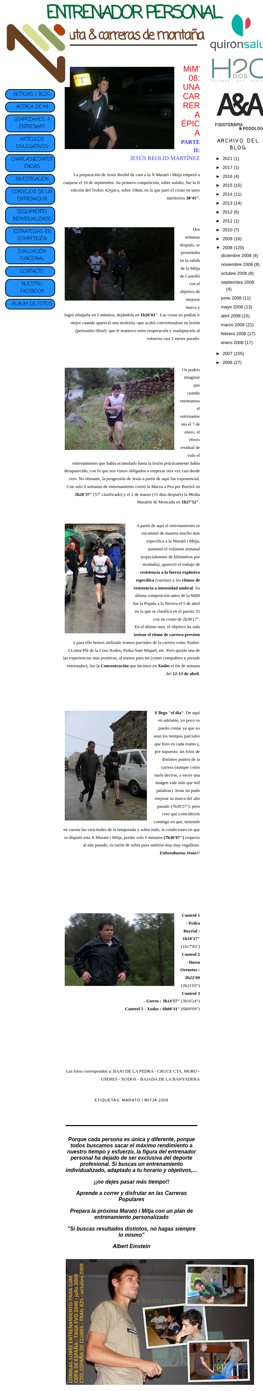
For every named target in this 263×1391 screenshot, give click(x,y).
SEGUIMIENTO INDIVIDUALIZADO (32, 215)
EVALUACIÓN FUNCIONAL (32, 255)
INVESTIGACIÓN (32, 179)
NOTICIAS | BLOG (32, 94)
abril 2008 (231, 315)
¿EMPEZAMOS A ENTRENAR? (32, 123)
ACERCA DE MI (32, 107)
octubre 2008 (234, 273)
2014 (228, 194)
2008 (228, 247)
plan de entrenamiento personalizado (144, 1214)
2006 (228, 362)
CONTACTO (32, 271)
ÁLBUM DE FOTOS (32, 304)
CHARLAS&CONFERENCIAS (32, 163)
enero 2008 (233, 342)
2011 (228, 220)
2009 (228, 238)
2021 (228, 158)
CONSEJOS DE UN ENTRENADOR (32, 195)
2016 (228, 176)
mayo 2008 (232, 306)
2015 (228, 185)
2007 (228, 353)
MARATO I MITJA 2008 (145, 1100)
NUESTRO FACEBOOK (32, 288)
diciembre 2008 (237, 255)
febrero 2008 (234, 333)
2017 (228, 167)
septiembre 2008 (237, 282)
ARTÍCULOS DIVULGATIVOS (32, 143)
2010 (228, 229)
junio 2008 (232, 298)
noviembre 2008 (237, 264)
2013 (228, 203)
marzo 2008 (233, 324)
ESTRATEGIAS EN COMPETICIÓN (32, 235)
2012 (228, 212)
